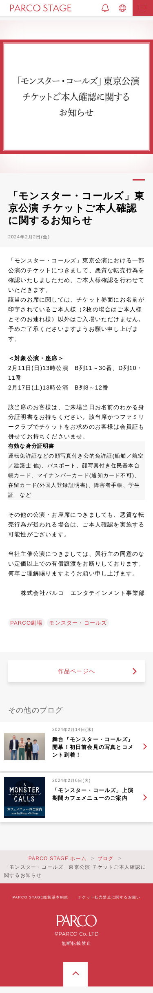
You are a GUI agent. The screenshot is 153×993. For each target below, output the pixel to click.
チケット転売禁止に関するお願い (109, 897)
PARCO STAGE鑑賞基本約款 (41, 897)
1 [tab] (139, 180)
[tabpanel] (76, 96)
